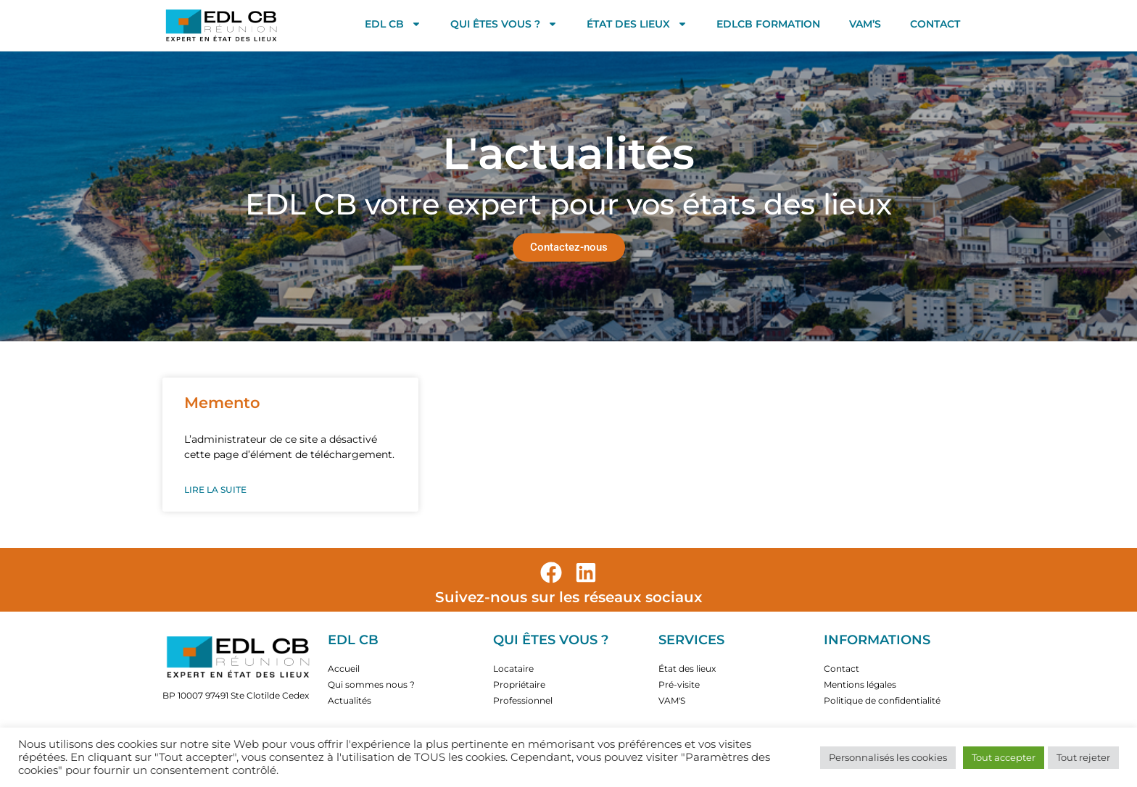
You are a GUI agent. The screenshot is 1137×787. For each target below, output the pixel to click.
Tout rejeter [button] (1083, 757)
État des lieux (637, 24)
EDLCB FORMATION (768, 23)
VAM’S (865, 23)
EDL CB (393, 24)
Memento (222, 403)
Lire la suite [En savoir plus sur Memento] (215, 489)
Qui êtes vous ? (504, 24)
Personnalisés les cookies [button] (888, 757)
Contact (935, 23)
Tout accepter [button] (1003, 757)
